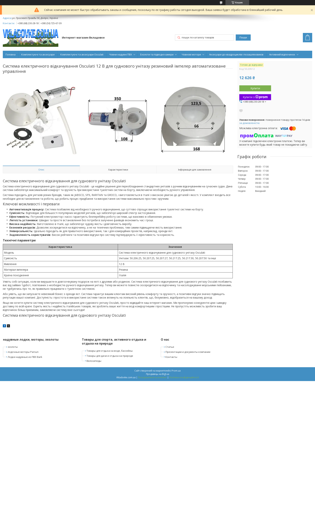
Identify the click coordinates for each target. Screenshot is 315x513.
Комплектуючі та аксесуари (38, 54)
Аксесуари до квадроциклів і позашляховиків (236, 54)
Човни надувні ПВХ (120, 54)
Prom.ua (176, 370)
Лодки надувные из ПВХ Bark (25, 357)
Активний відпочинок (282, 54)
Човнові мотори (191, 54)
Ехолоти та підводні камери (156, 54)
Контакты (171, 357)
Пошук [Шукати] (243, 37)
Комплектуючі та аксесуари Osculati (81, 54)
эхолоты (13, 346)
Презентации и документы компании (187, 352)
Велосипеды (94, 361)
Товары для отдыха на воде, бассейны (110, 350)
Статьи (169, 346)
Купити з (255, 97)
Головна (11, 54)
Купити (255, 88)
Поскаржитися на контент (152, 377)
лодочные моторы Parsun (23, 352)
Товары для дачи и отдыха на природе (110, 355)
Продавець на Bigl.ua (157, 374)
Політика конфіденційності (184, 377)
